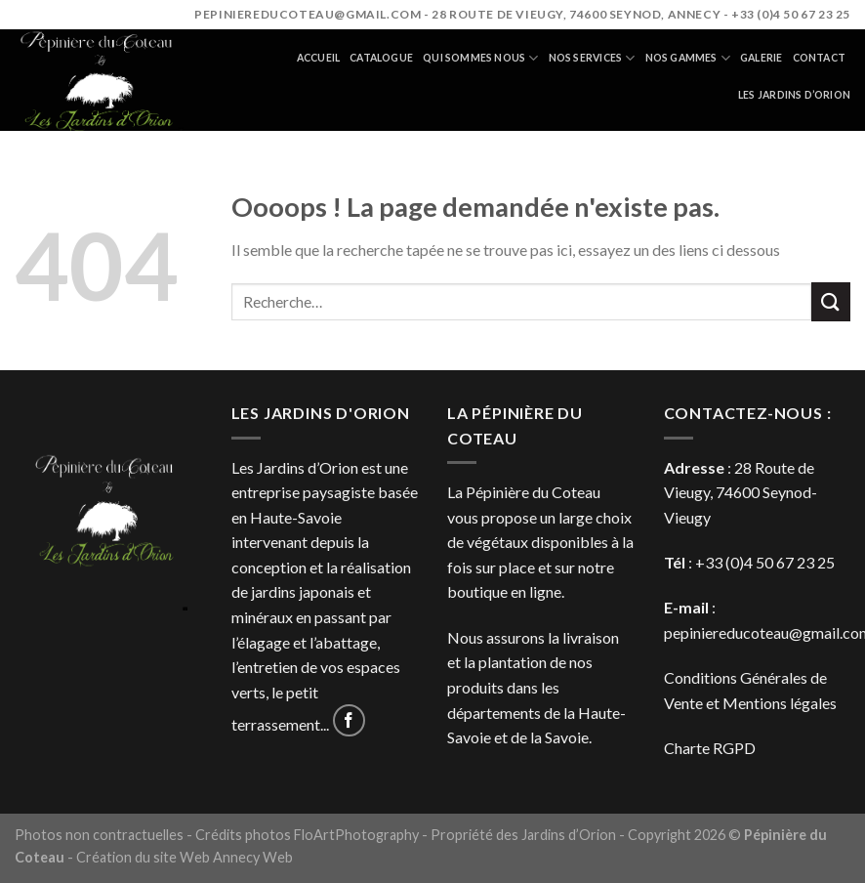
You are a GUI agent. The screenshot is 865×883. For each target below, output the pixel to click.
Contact (819, 57)
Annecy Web (253, 857)
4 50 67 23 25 (789, 562)
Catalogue (381, 57)
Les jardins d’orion (794, 95)
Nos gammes (688, 58)
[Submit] (830, 301)
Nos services (592, 58)
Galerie (761, 57)
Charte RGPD (710, 747)
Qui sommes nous (481, 58)
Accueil (318, 57)
